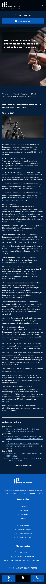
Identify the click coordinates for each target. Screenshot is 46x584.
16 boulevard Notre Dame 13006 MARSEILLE (24, 561)
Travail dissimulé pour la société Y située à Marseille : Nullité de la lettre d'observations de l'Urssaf (24, 446)
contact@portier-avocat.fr (25, 556)
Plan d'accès (9, 581)
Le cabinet (24, 510)
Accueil (16, 94)
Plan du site (24, 525)
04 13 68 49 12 (25, 15)
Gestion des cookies (24, 537)
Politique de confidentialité (24, 533)
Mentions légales (24, 529)
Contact (24, 518)
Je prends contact (23, 21)
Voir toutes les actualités (23, 466)
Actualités (24, 94)
